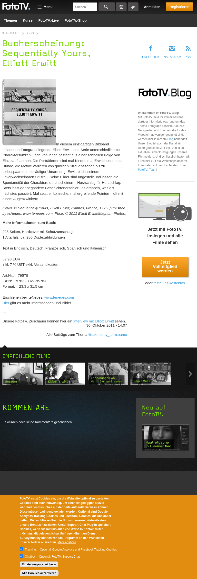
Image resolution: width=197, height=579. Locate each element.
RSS (188, 57)
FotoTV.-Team (147, 169)
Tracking (30, 549)
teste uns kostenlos (169, 283)
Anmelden (152, 7)
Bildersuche (121, 6)
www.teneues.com (59, 297)
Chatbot (30, 556)
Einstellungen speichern (39, 564)
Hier (5, 303)
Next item (190, 374)
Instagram (172, 57)
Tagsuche (133, 6)
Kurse (28, 20)
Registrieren (179, 7)
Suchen (106, 6)
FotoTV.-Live (48, 20)
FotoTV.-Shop (76, 20)
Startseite (11, 33)
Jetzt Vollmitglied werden (165, 266)
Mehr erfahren (67, 542)
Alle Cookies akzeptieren (39, 573)
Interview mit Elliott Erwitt (93, 321)
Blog (30, 33)
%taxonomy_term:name (107, 334)
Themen (10, 20)
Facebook (151, 57)
